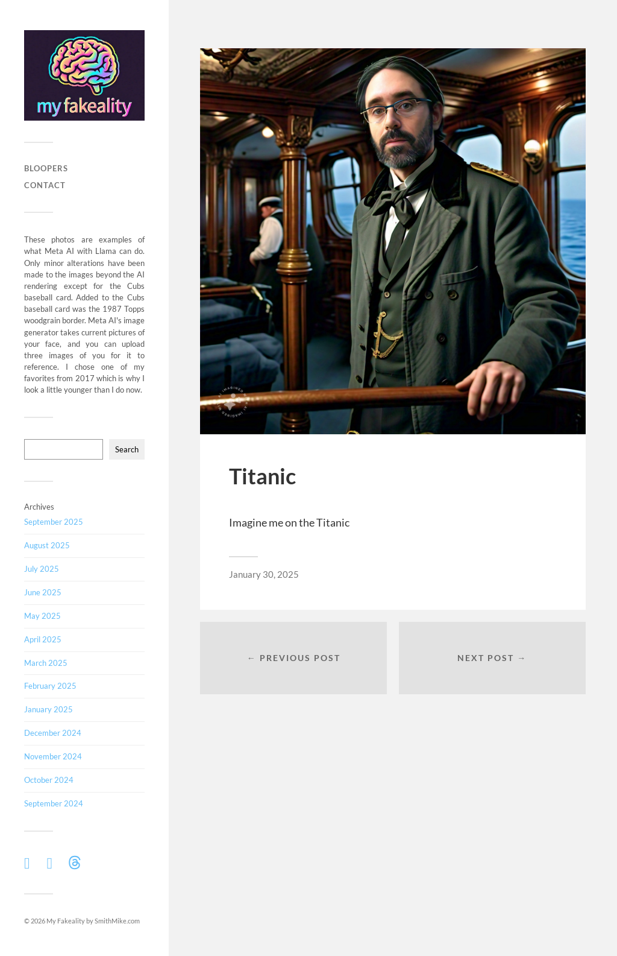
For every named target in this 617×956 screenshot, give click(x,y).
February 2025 (50, 686)
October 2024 (49, 780)
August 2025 (47, 545)
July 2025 (41, 569)
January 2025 (48, 709)
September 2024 (53, 803)
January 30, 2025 (264, 574)
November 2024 (53, 756)
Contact (45, 185)
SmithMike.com (117, 921)
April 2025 (42, 639)
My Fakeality (65, 921)
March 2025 (45, 663)
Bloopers (46, 168)
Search (127, 449)
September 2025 (53, 522)
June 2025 (42, 592)
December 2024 (52, 733)
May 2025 (42, 616)
